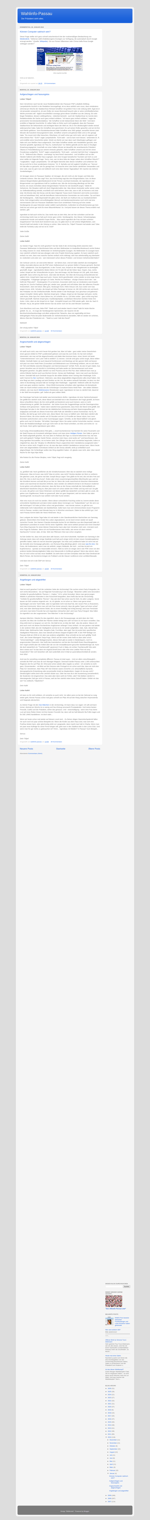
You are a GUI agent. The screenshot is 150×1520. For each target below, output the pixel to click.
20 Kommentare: (50, 83)
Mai (111, 1461)
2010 (110, 1437)
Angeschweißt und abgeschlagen (35, 342)
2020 (110, 1407)
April (111, 1464)
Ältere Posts (94, 748)
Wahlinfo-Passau (36, 13)
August (112, 1452)
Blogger (86, 1511)
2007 (110, 1501)
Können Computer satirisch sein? (35, 32)
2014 (110, 1425)
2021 (110, 1404)
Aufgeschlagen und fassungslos (34, 94)
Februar (113, 1470)
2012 (110, 1431)
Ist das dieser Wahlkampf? (114, 1369)
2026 (110, 1388)
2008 (110, 1498)
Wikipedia (43, 41)
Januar (112, 1473)
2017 (110, 1416)
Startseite (60, 748)
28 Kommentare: (57, 742)
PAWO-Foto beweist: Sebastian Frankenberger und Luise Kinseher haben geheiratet (122, 1321)
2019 (110, 1410)
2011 (110, 1434)
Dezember (113, 1440)
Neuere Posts (26, 748)
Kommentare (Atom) (35, 753)
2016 (110, 1419)
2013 (110, 1428)
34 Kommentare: (57, 331)
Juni (111, 1458)
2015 (110, 1422)
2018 (110, 1413)
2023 (110, 1397)
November (113, 1443)
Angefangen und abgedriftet (33, 580)
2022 (110, 1401)
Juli (111, 1455)
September (114, 1449)
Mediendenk (24, 39)
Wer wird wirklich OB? (113, 1330)
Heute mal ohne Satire (113, 1356)
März (112, 1467)
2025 (110, 1391)
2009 (110, 1495)
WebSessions (44, 390)
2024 (110, 1394)
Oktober (113, 1446)
